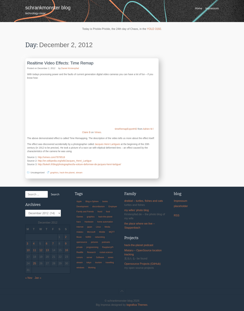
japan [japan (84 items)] (89, 227)
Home (198, 8)
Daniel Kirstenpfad (70, 68)
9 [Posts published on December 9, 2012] (66, 243)
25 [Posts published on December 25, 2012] (34, 263)
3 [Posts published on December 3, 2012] (27, 243)
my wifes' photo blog (136, 210)
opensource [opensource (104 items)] (81, 242)
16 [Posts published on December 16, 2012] (66, 250)
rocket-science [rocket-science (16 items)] (106, 252)
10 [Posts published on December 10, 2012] (28, 250)
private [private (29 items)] (79, 247)
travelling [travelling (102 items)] (110, 262)
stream (79, 172)
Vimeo (97, 132)
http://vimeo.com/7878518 (51, 157)
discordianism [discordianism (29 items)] (98, 206)
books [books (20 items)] (105, 201)
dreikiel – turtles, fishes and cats (143, 200)
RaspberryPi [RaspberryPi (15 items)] (107, 247)
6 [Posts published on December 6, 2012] (46, 243)
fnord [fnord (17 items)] (100, 211)
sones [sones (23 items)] (110, 257)
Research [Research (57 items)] (91, 252)
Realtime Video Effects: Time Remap (60, 63)
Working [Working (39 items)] (92, 267)
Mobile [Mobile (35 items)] (102, 232)
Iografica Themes (136, 304)
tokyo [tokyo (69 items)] (88, 262)
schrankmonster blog (47, 7)
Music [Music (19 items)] (79, 237)
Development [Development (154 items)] (82, 206)
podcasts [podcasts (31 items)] (106, 242)
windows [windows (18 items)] (80, 267)
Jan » (38, 277)
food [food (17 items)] (108, 211)
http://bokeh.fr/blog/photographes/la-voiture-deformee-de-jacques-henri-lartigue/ (79, 164)
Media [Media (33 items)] (107, 227)
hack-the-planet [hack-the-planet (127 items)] (105, 217)
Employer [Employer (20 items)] (112, 206)
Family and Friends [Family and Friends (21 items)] (85, 211)
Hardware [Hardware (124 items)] (89, 222)
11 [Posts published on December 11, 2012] (34, 250)
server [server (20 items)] (89, 257)
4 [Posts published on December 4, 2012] (34, 243)
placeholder (181, 206)
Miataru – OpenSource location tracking (143, 252)
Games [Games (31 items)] (79, 217)
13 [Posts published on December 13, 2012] (47, 250)
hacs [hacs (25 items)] (78, 222)
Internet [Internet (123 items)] (79, 227)
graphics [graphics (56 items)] (90, 217)
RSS (176, 215)
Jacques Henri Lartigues (107, 144)
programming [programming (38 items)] (92, 247)
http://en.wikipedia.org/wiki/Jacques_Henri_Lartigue (65, 160)
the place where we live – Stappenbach (139, 225)
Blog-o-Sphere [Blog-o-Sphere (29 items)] (91, 201)
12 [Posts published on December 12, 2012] (41, 250)
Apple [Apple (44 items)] (79, 201)
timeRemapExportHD (126, 129)
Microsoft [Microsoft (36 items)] (91, 232)
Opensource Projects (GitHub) (142, 263)
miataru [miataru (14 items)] (79, 232)
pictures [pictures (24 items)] (94, 242)
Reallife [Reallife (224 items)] (79, 252)
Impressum (212, 8)
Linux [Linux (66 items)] (98, 227)
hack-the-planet (67, 172)
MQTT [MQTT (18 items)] (112, 232)
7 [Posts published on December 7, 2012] (53, 243)
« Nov (28, 277)
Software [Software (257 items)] (100, 257)
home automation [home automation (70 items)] (105, 222)
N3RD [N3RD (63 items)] (88, 237)
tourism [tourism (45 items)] (98, 262)
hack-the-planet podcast (138, 245)
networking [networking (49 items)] (100, 237)
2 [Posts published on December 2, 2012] (66, 237)
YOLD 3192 (154, 28)
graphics (54, 172)
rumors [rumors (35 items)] (79, 257)
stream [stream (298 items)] (79, 262)
